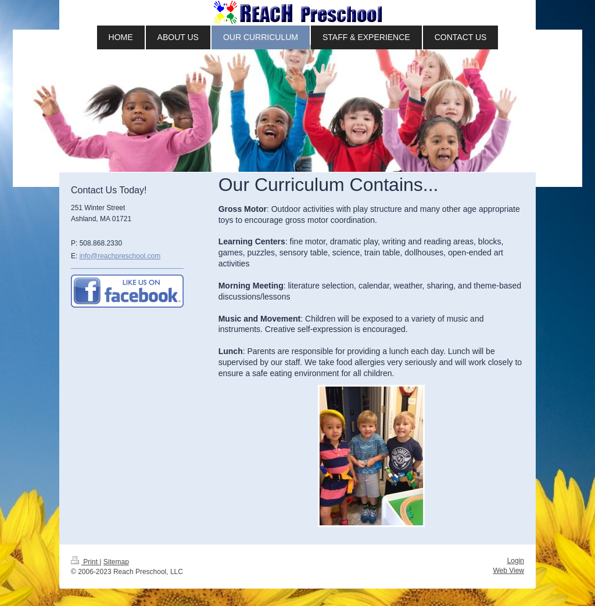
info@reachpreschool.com (120, 256)
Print (85, 562)
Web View (508, 571)
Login (515, 561)
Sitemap (116, 562)
